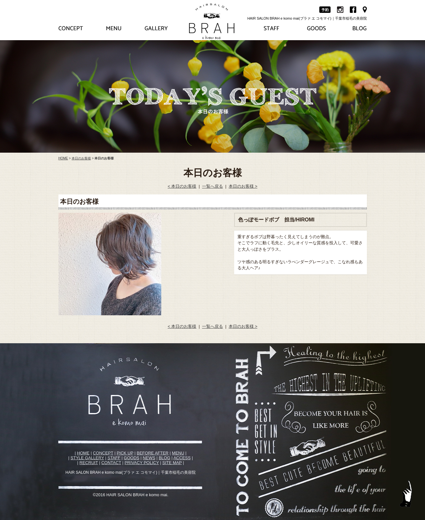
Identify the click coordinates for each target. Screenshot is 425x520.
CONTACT (111, 462)
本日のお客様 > (243, 186)
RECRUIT (88, 462)
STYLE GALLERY (87, 457)
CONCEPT (103, 453)
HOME (63, 158)
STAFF (114, 457)
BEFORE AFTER (153, 453)
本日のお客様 (81, 158)
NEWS (149, 457)
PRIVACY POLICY (142, 462)
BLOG (164, 457)
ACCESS (181, 457)
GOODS (131, 457)
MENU (178, 453)
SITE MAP (172, 462)
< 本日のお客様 (182, 186)
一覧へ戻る (212, 186)
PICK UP (125, 453)
